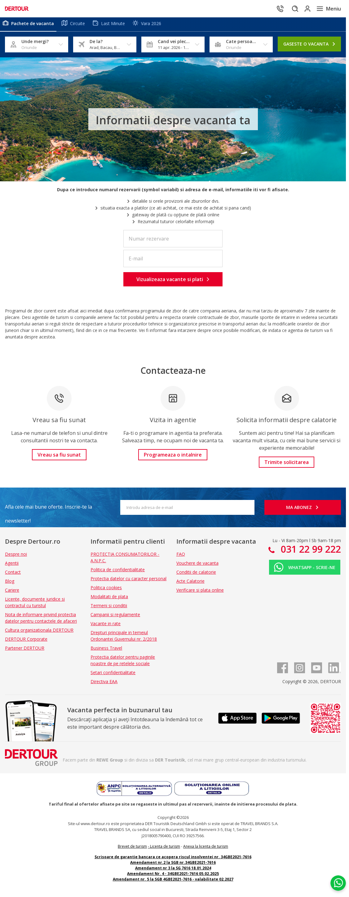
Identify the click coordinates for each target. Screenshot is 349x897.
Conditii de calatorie (196, 574)
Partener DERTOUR (24, 650)
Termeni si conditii (109, 608)
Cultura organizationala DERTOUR (39, 632)
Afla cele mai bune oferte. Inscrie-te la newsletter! (48, 511)
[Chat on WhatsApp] (338, 883)
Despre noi (16, 556)
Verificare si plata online (200, 592)
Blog (9, 583)
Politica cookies (106, 590)
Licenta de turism (165, 848)
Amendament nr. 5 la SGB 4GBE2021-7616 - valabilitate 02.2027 (173, 881)
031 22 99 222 (309, 551)
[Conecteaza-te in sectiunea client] (302, 8)
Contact (13, 574)
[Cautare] (285, 8)
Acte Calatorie (190, 583)
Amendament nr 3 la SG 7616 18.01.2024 (173, 870)
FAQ (180, 556)
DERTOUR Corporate (26, 641)
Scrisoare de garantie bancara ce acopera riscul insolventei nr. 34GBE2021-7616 (173, 859)
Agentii (12, 565)
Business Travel (106, 650)
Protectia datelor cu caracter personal (128, 581)
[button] (173, 282)
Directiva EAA (104, 684)
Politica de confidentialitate (118, 572)
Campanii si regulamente (115, 617)
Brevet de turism (132, 848)
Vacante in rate (106, 626)
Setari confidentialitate (113, 675)
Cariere (12, 592)
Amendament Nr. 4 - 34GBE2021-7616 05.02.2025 (173, 876)
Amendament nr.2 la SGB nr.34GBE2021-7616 (173, 865)
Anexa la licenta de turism (205, 848)
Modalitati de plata (109, 599)
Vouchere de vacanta (197, 565)
